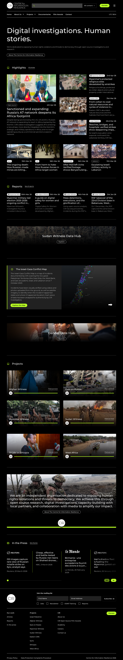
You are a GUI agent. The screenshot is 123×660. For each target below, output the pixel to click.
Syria (32, 641)
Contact (69, 14)
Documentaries (44, 14)
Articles (10, 617)
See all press (34, 543)
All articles (31, 67)
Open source (12, 105)
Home (9, 14)
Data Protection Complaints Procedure (36, 658)
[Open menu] (114, 5)
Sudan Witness (36, 633)
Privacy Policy (12, 658)
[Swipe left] (106, 580)
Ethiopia (33, 645)
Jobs (42, 604)
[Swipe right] (113, 580)
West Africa (34, 649)
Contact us (62, 633)
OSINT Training (70, 604)
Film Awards (58, 14)
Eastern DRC (35, 637)
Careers (61, 629)
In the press (11, 625)
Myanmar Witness (37, 629)
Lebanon (95, 161)
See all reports (29, 186)
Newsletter (54, 604)
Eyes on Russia (35, 625)
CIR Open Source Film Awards (69, 621)
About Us (61, 617)
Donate (105, 5)
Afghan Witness (36, 621)
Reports (85, 604)
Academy (61, 625)
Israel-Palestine (36, 617)
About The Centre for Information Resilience (26, 55)
